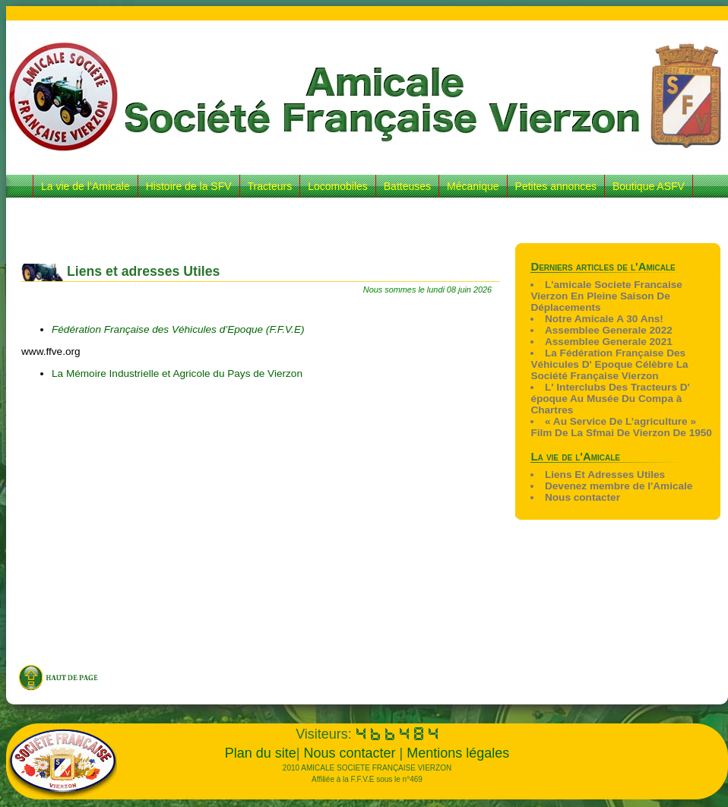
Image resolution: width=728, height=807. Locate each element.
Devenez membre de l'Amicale (618, 486)
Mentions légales (458, 753)
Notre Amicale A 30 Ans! (604, 318)
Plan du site (260, 753)
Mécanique (473, 186)
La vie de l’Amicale (85, 186)
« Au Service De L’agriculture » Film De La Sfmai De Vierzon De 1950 (621, 427)
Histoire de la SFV (189, 186)
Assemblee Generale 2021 (609, 341)
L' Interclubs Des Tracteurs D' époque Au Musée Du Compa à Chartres (609, 398)
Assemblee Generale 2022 (609, 330)
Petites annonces (556, 186)
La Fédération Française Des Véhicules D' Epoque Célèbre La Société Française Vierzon (609, 364)
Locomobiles (338, 186)
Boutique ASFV (648, 186)
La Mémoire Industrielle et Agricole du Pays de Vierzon (177, 373)
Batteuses (407, 186)
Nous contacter (582, 497)
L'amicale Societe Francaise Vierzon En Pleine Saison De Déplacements (606, 296)
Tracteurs (270, 186)
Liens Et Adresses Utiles (605, 474)
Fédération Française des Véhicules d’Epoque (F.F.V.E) (179, 329)
